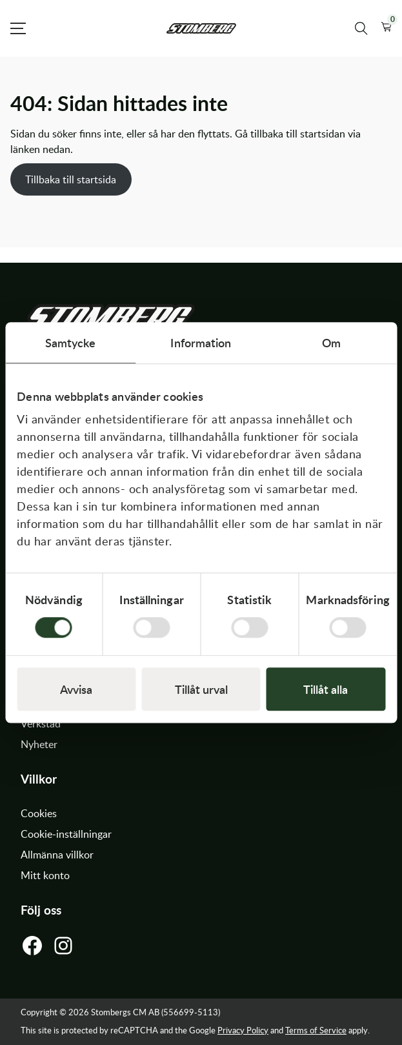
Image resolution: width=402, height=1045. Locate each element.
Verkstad (41, 723)
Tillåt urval (201, 689)
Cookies (39, 813)
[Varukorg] (386, 28)
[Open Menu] (18, 28)
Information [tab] (200, 342)
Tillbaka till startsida (70, 179)
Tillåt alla (325, 689)
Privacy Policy (242, 1030)
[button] (386, 28)
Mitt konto (45, 875)
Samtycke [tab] (70, 342)
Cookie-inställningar (66, 834)
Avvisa (76, 689)
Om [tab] (331, 342)
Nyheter (39, 744)
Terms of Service (316, 1030)
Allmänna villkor (57, 854)
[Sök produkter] (361, 28)
